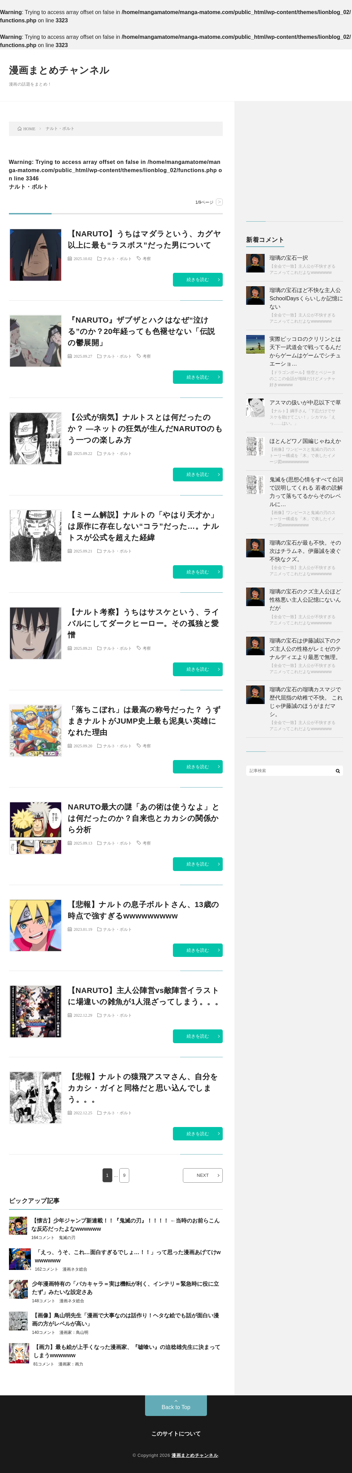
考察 (147, 258)
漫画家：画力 (70, 1364)
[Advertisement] (294, 165)
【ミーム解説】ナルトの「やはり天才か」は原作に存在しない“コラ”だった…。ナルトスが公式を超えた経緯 (143, 526)
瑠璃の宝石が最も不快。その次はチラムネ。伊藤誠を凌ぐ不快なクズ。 (305, 551)
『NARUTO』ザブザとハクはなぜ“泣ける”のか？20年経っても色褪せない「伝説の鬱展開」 (141, 331)
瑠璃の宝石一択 (289, 258)
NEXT (203, 1175)
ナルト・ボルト (117, 258)
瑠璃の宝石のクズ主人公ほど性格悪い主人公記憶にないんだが (305, 600)
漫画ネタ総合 (75, 1269)
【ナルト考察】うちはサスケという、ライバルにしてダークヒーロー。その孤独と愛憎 (144, 623)
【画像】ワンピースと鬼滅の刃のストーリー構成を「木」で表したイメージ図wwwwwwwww (303, 455)
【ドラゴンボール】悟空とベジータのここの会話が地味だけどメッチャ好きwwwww (303, 378)
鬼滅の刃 (67, 1237)
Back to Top (176, 1407)
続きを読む (198, 279)
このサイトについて (176, 1434)
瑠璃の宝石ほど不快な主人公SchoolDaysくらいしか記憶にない (306, 298)
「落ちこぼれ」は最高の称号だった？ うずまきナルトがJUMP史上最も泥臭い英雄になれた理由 (144, 721)
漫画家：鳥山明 (73, 1332)
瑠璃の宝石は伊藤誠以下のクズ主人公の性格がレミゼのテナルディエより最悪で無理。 (305, 649)
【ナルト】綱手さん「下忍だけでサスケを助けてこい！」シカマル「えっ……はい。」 (303, 417)
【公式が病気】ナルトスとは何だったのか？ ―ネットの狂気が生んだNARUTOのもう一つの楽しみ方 (145, 428)
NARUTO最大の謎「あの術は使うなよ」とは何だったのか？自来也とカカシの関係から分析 (144, 818)
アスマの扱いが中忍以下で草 (305, 402)
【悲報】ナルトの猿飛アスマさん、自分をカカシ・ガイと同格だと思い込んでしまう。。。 (143, 1088)
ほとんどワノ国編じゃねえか (305, 441)
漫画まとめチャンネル (59, 70)
